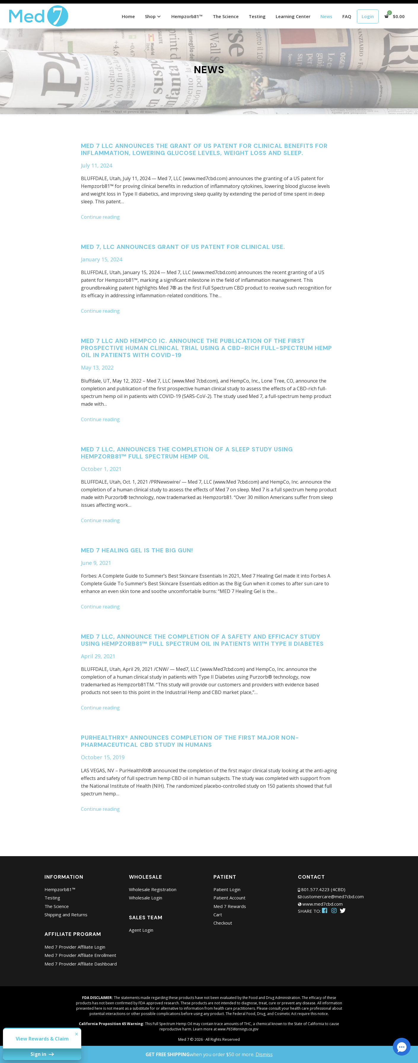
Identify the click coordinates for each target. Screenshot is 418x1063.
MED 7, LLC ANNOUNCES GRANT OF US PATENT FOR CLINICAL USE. (183, 247)
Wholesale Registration (152, 889)
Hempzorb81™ (59, 889)
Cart (217, 914)
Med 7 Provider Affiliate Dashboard (80, 964)
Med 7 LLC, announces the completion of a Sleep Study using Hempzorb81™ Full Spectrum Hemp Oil (187, 452)
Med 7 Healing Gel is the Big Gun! (137, 550)
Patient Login (226, 889)
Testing (52, 898)
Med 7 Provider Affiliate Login (74, 947)
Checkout (222, 923)
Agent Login (141, 930)
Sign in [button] (24, 1057)
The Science (56, 906)
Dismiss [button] (264, 1054)
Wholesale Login (145, 898)
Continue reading (100, 217)
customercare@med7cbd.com (333, 896)
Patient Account (229, 898)
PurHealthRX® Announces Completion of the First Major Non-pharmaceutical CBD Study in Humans (190, 741)
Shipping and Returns (65, 914)
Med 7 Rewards (229, 906)
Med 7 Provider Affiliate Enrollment (80, 955)
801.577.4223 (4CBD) (323, 889)
